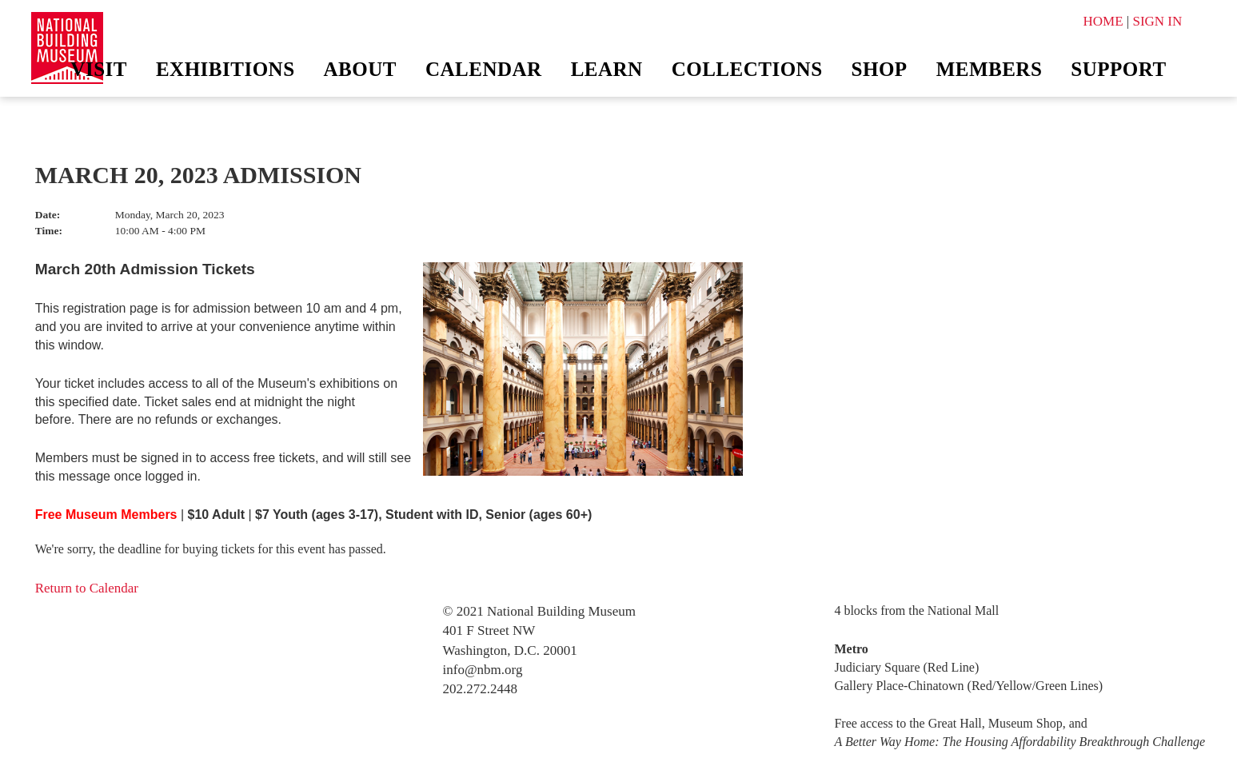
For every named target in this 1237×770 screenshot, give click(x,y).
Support (1118, 69)
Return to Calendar (86, 588)
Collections (747, 69)
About (360, 69)
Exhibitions (225, 69)
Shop (880, 69)
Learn (607, 69)
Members (989, 69)
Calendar (483, 69)
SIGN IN (1157, 21)
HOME (1103, 21)
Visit (98, 69)
